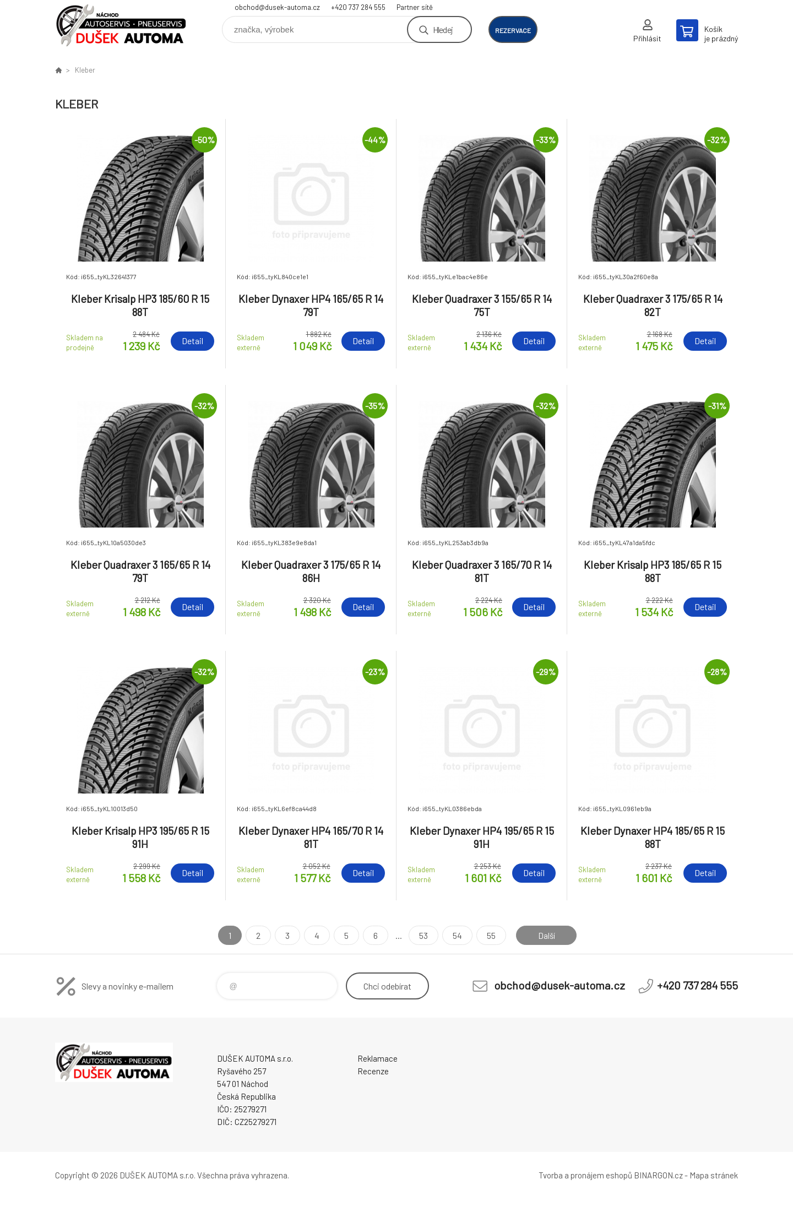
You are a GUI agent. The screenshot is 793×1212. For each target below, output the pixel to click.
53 (422, 935)
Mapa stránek (713, 1175)
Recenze (373, 1071)
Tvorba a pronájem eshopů (585, 1175)
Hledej (443, 29)
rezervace (513, 30)
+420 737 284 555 (358, 7)
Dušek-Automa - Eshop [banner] (121, 25)
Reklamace (377, 1058)
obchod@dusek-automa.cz (277, 7)
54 (456, 935)
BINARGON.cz (658, 1175)
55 (490, 935)
